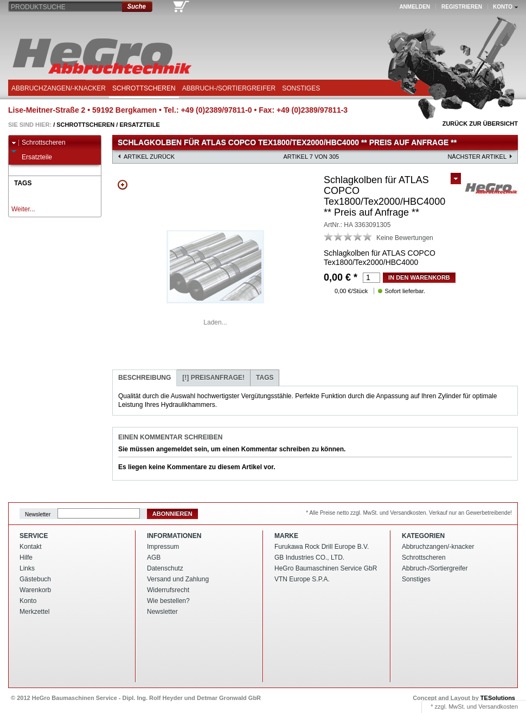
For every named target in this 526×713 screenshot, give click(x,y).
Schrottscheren (144, 88)
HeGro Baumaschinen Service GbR (325, 568)
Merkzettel (34, 611)
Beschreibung (144, 377)
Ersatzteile (139, 124)
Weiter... (23, 209)
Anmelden (414, 7)
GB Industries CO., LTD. (309, 557)
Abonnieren (172, 513)
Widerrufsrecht (168, 590)
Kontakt (31, 546)
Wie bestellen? (168, 601)
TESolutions (497, 698)
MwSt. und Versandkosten (483, 706)
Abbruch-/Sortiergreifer (228, 88)
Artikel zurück (149, 156)
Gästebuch (35, 579)
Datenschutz (165, 568)
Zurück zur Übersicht (480, 123)
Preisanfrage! (213, 377)
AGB (154, 557)
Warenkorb (35, 590)
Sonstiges (301, 88)
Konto (28, 601)
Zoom (122, 185)
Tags (264, 377)
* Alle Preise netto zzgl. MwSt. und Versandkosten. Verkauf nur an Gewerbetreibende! (409, 513)
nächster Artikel (476, 156)
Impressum (163, 546)
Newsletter (37, 514)
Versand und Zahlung (178, 579)
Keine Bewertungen (404, 238)
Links (27, 568)
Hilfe (26, 557)
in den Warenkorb (419, 277)
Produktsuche (38, 7)
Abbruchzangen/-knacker (58, 88)
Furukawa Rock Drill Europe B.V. (321, 546)
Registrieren (461, 7)
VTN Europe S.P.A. (302, 579)
